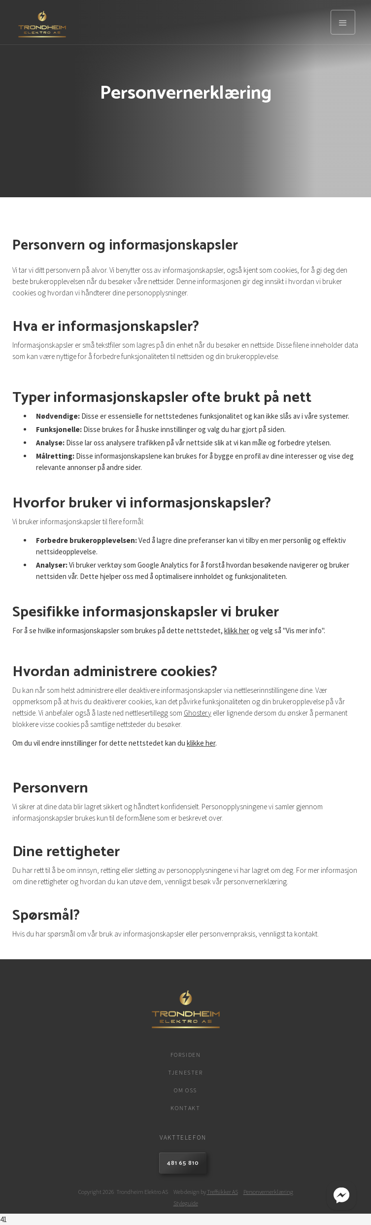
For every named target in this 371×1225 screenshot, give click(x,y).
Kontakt (185, 1108)
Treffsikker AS (222, 1191)
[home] (39, 22)
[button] (343, 22)
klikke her (201, 743)
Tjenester (185, 1072)
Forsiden (185, 1054)
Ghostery (197, 713)
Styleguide (185, 1203)
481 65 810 (183, 1163)
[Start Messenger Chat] (341, 1195)
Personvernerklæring (268, 1191)
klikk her (236, 630)
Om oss (185, 1090)
